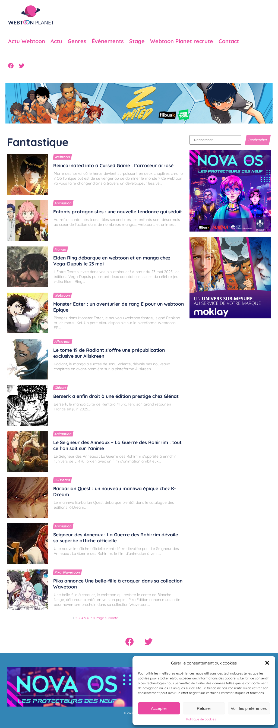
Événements (108, 41)
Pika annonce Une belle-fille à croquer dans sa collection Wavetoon (117, 584)
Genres (77, 41)
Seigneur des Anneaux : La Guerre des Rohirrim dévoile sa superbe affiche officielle (115, 537)
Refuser (204, 708)
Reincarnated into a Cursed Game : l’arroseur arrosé (113, 165)
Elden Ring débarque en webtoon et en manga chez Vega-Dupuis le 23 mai (111, 261)
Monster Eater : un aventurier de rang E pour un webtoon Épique (118, 307)
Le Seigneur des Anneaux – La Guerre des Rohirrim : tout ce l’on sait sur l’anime (117, 445)
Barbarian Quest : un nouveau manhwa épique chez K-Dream (114, 491)
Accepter (159, 708)
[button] (267, 663)
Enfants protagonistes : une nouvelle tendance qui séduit (117, 211)
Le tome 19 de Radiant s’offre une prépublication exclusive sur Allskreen (109, 353)
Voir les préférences (249, 708)
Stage (137, 41)
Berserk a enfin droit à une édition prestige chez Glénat (116, 396)
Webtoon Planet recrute (181, 41)
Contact (229, 41)
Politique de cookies (201, 719)
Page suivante (107, 618)
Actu (56, 41)
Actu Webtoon (26, 41)
